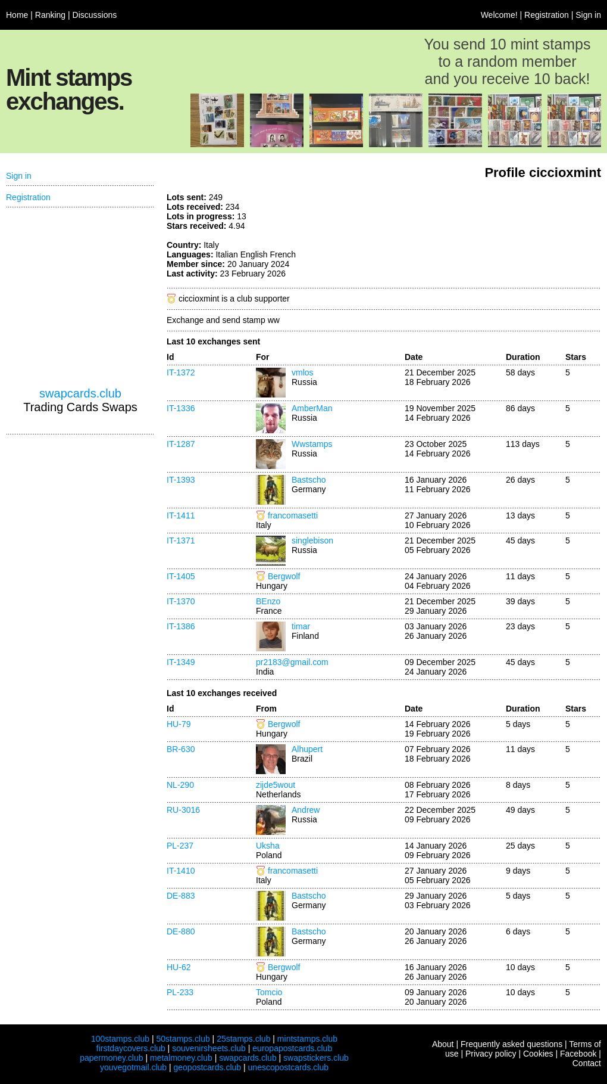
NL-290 (180, 785)
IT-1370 (181, 601)
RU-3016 (183, 810)
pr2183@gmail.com (292, 662)
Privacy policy (491, 1053)
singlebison (312, 540)
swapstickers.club (316, 1058)
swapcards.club (80, 393)
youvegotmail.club (133, 1067)
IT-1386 (181, 626)
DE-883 (181, 895)
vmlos (303, 372)
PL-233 (180, 992)
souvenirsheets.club (209, 1048)
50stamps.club (182, 1038)
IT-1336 (181, 408)
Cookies (538, 1053)
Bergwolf (284, 576)
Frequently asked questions (511, 1044)
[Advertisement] (80, 297)
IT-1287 (181, 444)
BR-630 (181, 749)
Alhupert (307, 749)
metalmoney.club (181, 1058)
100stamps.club (120, 1038)
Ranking (50, 15)
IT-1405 (181, 576)
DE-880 (181, 931)
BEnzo (268, 601)
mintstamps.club (307, 1038)
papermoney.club (111, 1058)
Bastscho (309, 479)
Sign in (588, 15)
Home (17, 15)
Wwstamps (312, 444)
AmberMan (312, 408)
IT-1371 (181, 540)
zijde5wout (275, 785)
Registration (546, 15)
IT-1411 (181, 515)
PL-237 (180, 845)
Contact (586, 1063)
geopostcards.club (208, 1067)
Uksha (268, 845)
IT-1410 (181, 870)
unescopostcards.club (288, 1067)
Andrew (306, 810)
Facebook (578, 1053)
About (443, 1044)
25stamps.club (243, 1038)
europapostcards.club (292, 1048)
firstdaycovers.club (130, 1048)
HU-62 (178, 967)
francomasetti (293, 515)
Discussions (95, 15)
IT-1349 (181, 662)
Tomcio (269, 992)
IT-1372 (181, 372)
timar (301, 626)
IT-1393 (181, 479)
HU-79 (178, 724)
